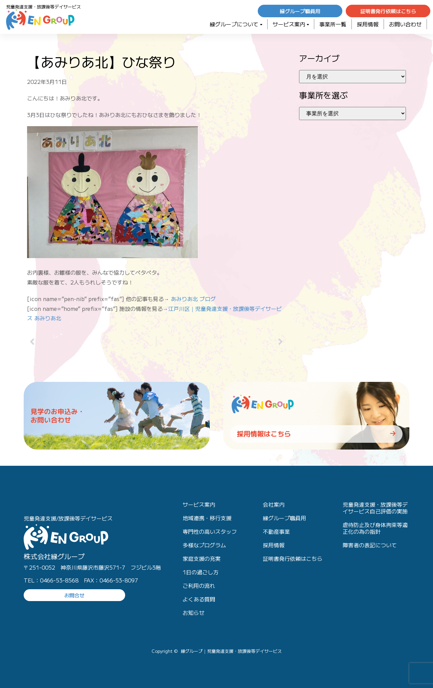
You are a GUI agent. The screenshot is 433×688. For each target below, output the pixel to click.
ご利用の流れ (199, 585)
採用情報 (368, 24)
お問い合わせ (405, 24)
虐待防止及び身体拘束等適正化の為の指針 (375, 528)
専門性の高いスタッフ (210, 531)
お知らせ (193, 613)
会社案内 (273, 504)
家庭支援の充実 (202, 558)
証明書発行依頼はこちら (292, 558)
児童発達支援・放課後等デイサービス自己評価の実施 (375, 507)
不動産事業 (276, 531)
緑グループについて (236, 24)
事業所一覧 (332, 24)
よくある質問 (199, 599)
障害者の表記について (370, 545)
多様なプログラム (204, 545)
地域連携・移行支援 (207, 518)
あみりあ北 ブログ (193, 299)
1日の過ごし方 (201, 572)
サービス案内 (291, 24)
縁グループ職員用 (284, 518)
